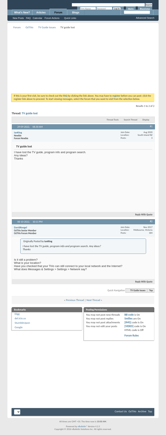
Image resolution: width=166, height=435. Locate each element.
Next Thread (93, 300)
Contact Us (121, 411)
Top (151, 290)
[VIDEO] (129, 326)
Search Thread (130, 119)
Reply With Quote (142, 214)
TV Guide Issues (47, 27)
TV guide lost (30, 113)
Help (131, 9)
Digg (17, 313)
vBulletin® (82, 426)
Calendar (37, 18)
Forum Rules (131, 335)
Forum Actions (52, 18)
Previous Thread (75, 300)
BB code (129, 314)
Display (145, 119)
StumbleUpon (22, 322)
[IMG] (127, 322)
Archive (142, 411)
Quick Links (70, 18)
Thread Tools (113, 119)
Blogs (75, 12)
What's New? (22, 12)
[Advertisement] (87, 59)
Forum (58, 12)
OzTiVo (29, 27)
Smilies (128, 318)
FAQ (28, 18)
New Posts (18, 18)
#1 (151, 126)
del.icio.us (20, 318)
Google (18, 327)
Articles (41, 12)
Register (145, 9)
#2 (151, 221)
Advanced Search (145, 18)
